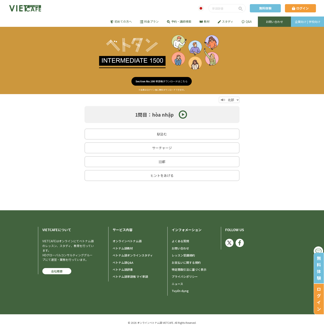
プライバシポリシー (185, 276)
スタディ (225, 21)
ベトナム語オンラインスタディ (133, 255)
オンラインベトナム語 (127, 241)
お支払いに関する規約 (186, 262)
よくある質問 (180, 241)
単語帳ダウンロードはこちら (162, 81)
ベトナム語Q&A (123, 262)
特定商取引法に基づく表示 (189, 269)
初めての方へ (121, 21)
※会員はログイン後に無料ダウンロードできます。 (162, 89)
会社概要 (57, 271)
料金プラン (149, 21)
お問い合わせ (180, 248)
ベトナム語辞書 (123, 269)
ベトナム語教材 (123, 248)
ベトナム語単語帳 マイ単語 (130, 276)
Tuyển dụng (180, 291)
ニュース (177, 284)
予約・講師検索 (179, 21)
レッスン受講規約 (183, 255)
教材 (205, 21)
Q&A (247, 21)
